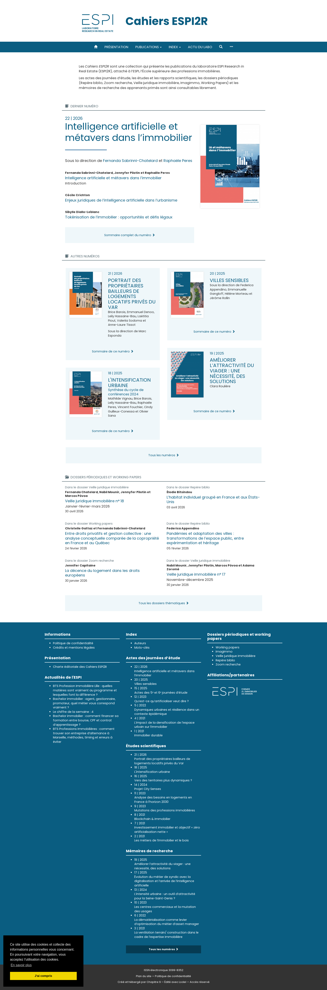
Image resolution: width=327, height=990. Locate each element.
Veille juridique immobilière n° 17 (196, 574)
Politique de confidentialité (73, 643)
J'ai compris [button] (43, 975)
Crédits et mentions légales (74, 647)
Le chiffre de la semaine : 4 (73, 712)
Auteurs (140, 643)
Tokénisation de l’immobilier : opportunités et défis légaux (118, 217)
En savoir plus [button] (21, 965)
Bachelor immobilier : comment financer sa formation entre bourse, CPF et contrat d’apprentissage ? (85, 720)
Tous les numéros (163, 455)
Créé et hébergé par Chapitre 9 (139, 982)
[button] (221, 47)
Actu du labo (200, 47)
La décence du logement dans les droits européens (102, 573)
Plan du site (143, 976)
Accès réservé (200, 982)
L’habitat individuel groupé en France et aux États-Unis (213, 500)
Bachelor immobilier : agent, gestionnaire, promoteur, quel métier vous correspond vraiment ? (84, 703)
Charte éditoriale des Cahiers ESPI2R (80, 667)
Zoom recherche (101, 561)
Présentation (116, 47)
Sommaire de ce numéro (112, 351)
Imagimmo (224, 651)
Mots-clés (142, 647)
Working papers (101, 523)
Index (175, 47)
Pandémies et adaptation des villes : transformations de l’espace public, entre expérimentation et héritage (205, 538)
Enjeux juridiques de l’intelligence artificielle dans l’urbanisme (121, 200)
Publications (148, 47)
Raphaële (178, 160)
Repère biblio (200, 487)
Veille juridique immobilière (109, 487)
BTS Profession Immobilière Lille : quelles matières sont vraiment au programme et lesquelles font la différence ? (85, 690)
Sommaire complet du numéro (129, 235)
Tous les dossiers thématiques (163, 603)
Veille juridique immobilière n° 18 (94, 501)
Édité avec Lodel (175, 982)
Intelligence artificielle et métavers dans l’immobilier (113, 177)
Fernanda (130, 160)
